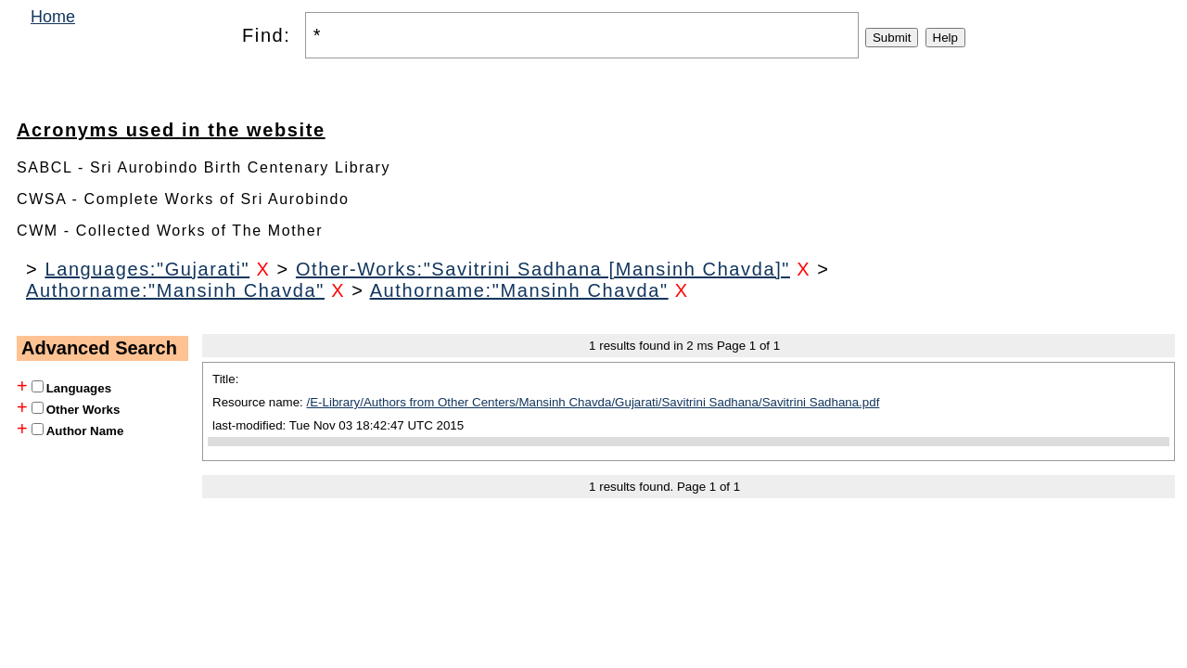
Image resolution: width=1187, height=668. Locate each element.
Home (53, 16)
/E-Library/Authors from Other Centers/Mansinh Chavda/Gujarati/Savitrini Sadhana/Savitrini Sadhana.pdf (593, 402)
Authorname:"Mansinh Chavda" (175, 290)
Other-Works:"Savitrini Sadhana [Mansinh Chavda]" (543, 269)
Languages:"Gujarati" (147, 269)
